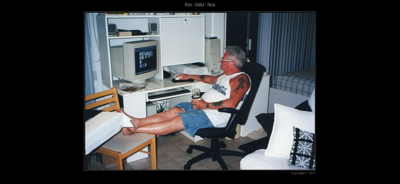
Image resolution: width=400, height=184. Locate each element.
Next (211, 4)
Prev (188, 4)
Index (199, 4)
